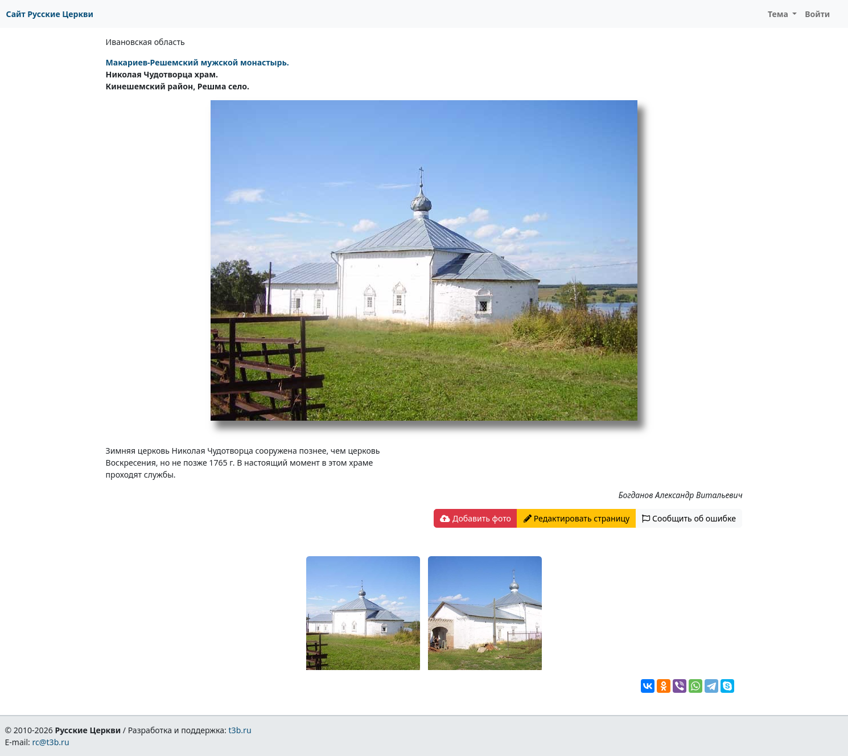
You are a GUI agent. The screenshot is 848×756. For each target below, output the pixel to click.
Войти (817, 14)
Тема (779, 14)
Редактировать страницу (576, 518)
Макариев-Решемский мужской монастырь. (197, 62)
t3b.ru (240, 730)
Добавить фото (475, 518)
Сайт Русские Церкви (49, 14)
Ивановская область (145, 41)
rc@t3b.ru (50, 742)
